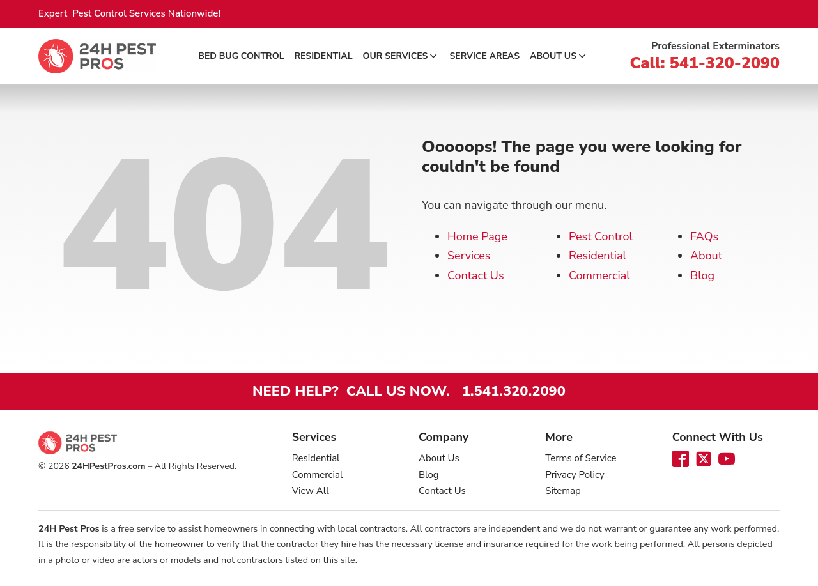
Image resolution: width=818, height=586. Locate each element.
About (706, 255)
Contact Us (475, 275)
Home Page (477, 236)
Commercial (599, 275)
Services (468, 255)
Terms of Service (580, 458)
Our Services (401, 56)
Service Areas (484, 56)
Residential (324, 56)
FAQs (704, 236)
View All (310, 490)
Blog (702, 275)
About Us (559, 56)
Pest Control (601, 236)
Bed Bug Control (241, 56)
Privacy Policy (574, 474)
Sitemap (562, 490)
